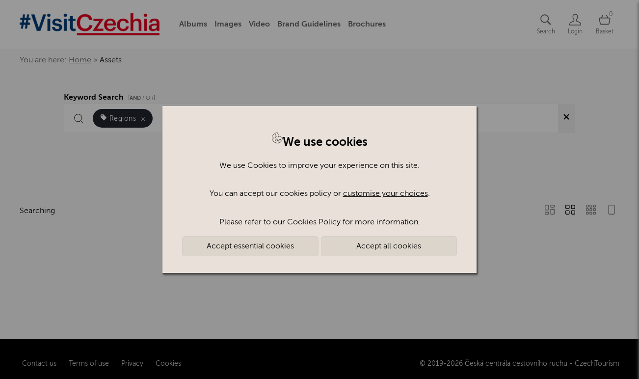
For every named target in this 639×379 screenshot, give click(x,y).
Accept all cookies (388, 246)
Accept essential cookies (250, 246)
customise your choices (385, 193)
